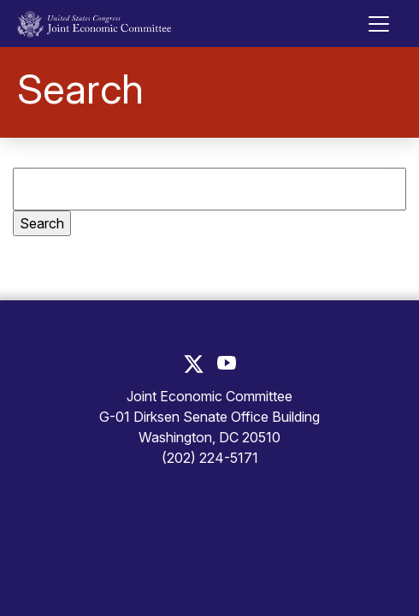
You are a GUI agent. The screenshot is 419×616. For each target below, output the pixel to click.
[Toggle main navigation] (379, 24)
